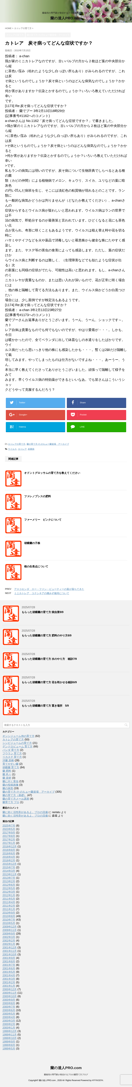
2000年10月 (9, 996)
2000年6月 (8, 1010)
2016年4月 (8, 857)
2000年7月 (8, 1006)
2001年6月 (8, 968)
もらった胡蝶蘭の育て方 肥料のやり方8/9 (47, 635)
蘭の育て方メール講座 (15, 798)
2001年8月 (8, 961)
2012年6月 (8, 884)
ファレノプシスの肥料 (37, 496)
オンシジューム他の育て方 (18, 736)
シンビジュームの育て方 (17, 743)
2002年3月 (8, 937)
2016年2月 (8, 860)
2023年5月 (8, 829)
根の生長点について (36, 566)
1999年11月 (9, 1034)
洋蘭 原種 (8, 760)
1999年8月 (8, 1045)
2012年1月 (8, 895)
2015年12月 (9, 864)
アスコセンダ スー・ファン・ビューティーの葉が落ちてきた (49, 589)
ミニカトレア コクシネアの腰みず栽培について (41, 593)
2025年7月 (8, 825)
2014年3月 (8, 871)
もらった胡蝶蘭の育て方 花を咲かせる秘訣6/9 (49, 682)
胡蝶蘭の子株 (32, 543)
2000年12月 (9, 989)
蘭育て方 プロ (10, 802)
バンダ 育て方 (10, 750)
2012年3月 (8, 891)
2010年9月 (8, 912)
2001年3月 (8, 979)
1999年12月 (9, 1031)
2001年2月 (8, 982)
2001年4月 (8, 975)
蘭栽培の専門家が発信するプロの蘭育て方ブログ (66, 1074)
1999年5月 (8, 1048)
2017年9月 (8, 832)
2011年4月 (8, 902)
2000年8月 (8, 1003)
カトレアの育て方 (16, 444)
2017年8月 (8, 836)
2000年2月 (8, 1024)
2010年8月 (8, 916)
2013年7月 (8, 877)
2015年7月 (8, 867)
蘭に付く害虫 (10, 781)
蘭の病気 (7, 788)
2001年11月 (9, 951)
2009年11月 (9, 930)
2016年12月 (9, 846)
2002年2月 (8, 940)
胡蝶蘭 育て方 (10, 767)
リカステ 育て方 (12, 757)
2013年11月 (9, 874)
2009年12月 (9, 926)
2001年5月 (8, 972)
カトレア (22, 449)
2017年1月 (8, 843)
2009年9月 (8, 933)
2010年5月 (8, 923)
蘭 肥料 (6, 770)
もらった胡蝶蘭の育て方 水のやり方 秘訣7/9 (49, 658)
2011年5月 (8, 898)
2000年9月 (8, 999)
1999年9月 (8, 1041)
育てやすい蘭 (10, 763)
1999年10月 (9, 1038)
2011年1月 (8, 909)
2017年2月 (8, 839)
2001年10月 (9, 954)
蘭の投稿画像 (10, 784)
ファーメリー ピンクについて (43, 519)
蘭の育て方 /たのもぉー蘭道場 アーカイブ (48, 444)
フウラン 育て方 (12, 753)
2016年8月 (8, 850)
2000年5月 (8, 1013)
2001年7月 (8, 965)
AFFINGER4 (97, 1080)
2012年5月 (8, 888)
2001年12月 (9, 947)
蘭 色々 (6, 774)
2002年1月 (8, 944)
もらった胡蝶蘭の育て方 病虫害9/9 (43, 612)
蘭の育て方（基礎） (14, 795)
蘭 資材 (6, 777)
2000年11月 (9, 992)
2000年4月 (8, 1017)
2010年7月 (8, 919)
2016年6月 (8, 853)
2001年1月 (8, 985)
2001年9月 (8, 958)
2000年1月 (8, 1027)
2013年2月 (8, 881)
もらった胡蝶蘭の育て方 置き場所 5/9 (45, 705)
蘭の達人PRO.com (66, 18)
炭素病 (31, 449)
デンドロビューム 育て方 (17, 746)
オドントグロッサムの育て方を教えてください (52, 472)
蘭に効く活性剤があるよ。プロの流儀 (25, 812)
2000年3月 (8, 1020)
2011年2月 (8, 905)
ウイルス (12, 449)
